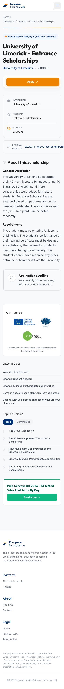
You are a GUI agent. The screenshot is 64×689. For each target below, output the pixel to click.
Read (9, 421)
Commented (23, 421)
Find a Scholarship (13, 581)
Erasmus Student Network (17, 378)
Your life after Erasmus (15, 372)
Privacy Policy (10, 633)
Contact (7, 610)
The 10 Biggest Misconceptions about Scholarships (30, 468)
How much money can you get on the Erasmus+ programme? (30, 450)
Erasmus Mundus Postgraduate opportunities (28, 385)
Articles (7, 586)
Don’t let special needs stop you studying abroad (31, 392)
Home (6, 16)
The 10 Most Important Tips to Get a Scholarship (29, 440)
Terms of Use (10, 639)
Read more (32, 497)
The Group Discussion (21, 430)
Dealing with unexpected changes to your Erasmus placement (32, 401)
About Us (8, 604)
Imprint (7, 628)
